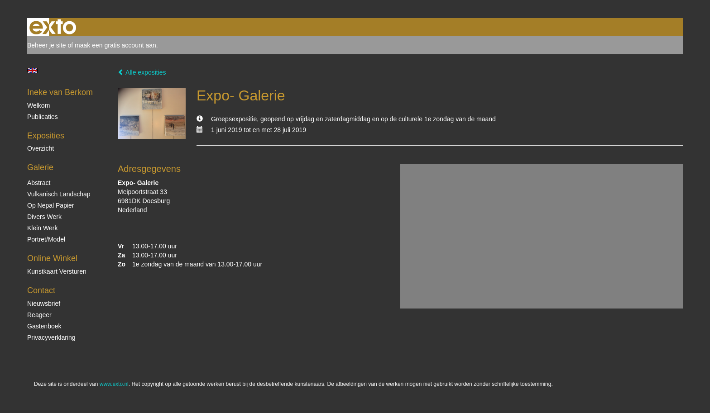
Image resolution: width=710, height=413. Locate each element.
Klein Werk (42, 228)
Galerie (40, 167)
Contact (41, 290)
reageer (39, 314)
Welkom (38, 105)
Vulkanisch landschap (59, 194)
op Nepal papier (50, 205)
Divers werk (44, 216)
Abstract (38, 182)
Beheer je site (46, 45)
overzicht (40, 148)
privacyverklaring (51, 337)
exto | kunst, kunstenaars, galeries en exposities (52, 27)
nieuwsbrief (43, 303)
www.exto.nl (114, 384)
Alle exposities (142, 72)
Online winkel (52, 258)
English (32, 70)
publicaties (42, 116)
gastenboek (44, 326)
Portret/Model (46, 239)
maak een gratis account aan (115, 45)
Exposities (45, 135)
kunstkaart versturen (56, 271)
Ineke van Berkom (60, 92)
